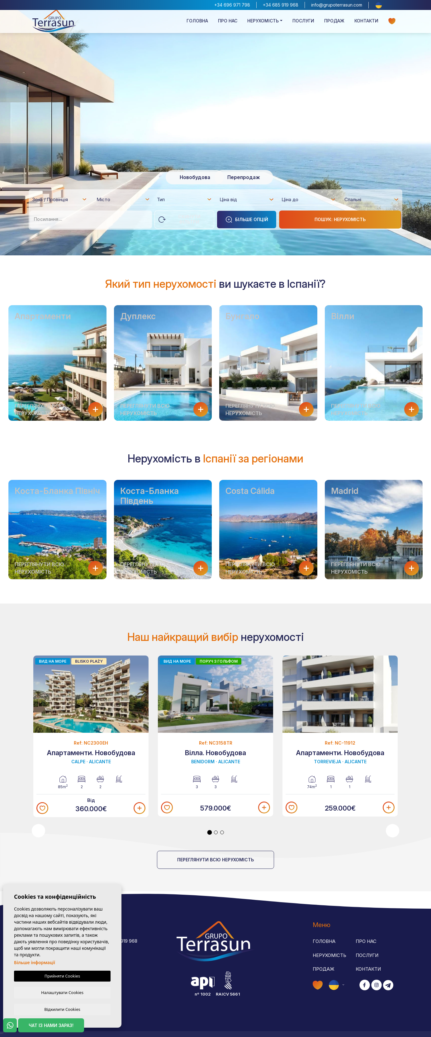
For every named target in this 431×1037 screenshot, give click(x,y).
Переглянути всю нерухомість (215, 859)
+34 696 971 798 (232, 4)
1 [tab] (209, 832)
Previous (38, 830)
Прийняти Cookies (62, 975)
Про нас (227, 23)
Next (392, 830)
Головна (197, 23)
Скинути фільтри (180, 219)
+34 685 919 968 (280, 4)
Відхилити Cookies (62, 1009)
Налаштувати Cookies (62, 992)
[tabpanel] (91, 736)
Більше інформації (34, 962)
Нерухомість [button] (263, 23)
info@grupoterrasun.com (336, 4)
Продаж (334, 23)
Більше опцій (246, 219)
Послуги (303, 23)
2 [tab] (216, 832)
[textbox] (61, 200)
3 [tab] (222, 832)
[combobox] (59, 199)
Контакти (366, 23)
